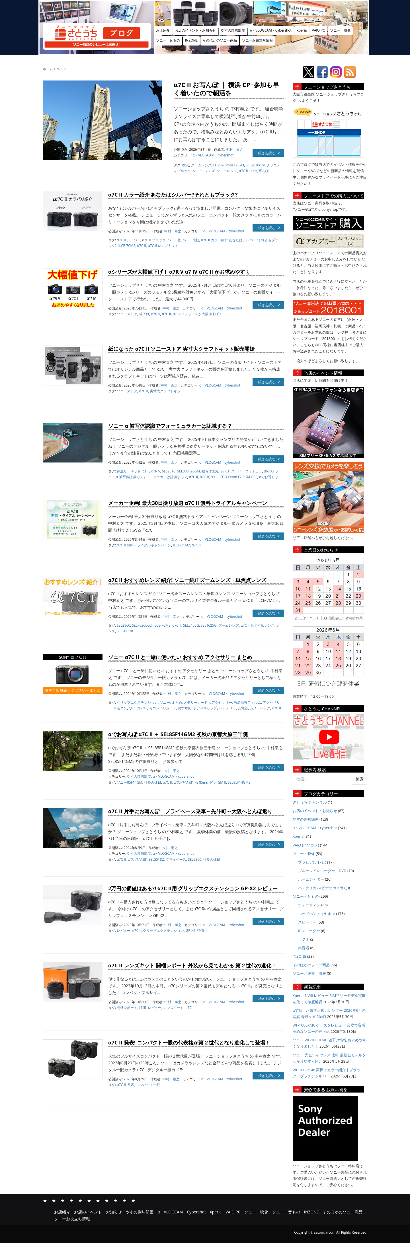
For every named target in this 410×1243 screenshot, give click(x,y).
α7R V (155, 313)
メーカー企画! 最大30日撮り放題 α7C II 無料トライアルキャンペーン (187, 502)
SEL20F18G (125, 631)
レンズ (209, 170)
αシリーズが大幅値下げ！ (202, 313)
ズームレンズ (201, 165)
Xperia (302, 30)
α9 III (214, 476)
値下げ (144, 313)
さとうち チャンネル (310, 802)
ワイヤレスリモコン (144, 708)
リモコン (120, 708)
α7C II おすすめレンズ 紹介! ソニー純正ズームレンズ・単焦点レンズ (187, 580)
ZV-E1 (225, 471)
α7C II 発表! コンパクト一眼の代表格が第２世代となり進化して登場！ (189, 1042)
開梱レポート (127, 1007)
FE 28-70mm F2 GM (228, 165)
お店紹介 (163, 30)
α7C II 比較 (191, 240)
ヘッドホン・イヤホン (316, 913)
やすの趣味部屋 (233, 30)
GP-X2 (191, 930)
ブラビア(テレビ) (312, 862)
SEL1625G (209, 625)
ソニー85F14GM (129, 782)
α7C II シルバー (128, 240)
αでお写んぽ (259, 170)
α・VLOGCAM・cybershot (212, 155)
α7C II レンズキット (163, 245)
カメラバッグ (260, 708)
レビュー (123, 930)
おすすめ (184, 708)
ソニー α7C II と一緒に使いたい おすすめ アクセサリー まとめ (180, 657)
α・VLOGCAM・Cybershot (271, 30)
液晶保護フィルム (247, 702)
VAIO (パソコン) (306, 845)
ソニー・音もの (168, 40)
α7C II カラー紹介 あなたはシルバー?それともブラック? (173, 194)
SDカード (168, 708)
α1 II (146, 471)
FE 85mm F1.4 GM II (210, 782)
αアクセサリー (220, 702)
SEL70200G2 (141, 625)
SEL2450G (191, 625)
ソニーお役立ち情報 (257, 40)
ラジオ (303, 939)
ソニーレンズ (227, 170)
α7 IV (177, 313)
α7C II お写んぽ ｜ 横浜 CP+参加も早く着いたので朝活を (226, 88)
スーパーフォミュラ (246, 471)
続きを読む (269, 152)
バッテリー (227, 708)
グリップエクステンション (137, 702)
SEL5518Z (156, 859)
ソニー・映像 (340, 30)
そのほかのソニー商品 (220, 40)
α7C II (243, 170)
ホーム (48, 69)
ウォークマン (309, 904)
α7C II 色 (174, 240)
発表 (131, 1084)
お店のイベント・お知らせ (195, 30)
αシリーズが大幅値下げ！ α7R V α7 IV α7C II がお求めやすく (179, 271)
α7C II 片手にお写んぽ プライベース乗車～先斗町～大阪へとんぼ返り (190, 811)
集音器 (303, 947)
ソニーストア (127, 313)
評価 (200, 930)
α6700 (269, 471)
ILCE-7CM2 (126, 245)
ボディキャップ (205, 708)
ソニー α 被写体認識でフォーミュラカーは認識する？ (170, 425)
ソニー (197, 170)
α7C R (204, 476)
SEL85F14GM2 (239, 782)
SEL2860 (123, 625)
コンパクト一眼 (148, 1084)
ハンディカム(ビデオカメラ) (321, 887)
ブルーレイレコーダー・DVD (322, 870)
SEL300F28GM (188, 471)
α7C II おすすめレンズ (257, 625)
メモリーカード (196, 702)
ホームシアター (311, 879)
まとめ (177, 702)
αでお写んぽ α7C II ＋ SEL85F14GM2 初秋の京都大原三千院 (178, 734)
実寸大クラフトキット (167, 391)
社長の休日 (152, 782)
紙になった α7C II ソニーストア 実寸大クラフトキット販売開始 (181, 348)
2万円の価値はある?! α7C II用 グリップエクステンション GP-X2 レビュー (193, 888)
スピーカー (307, 922)
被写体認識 (210, 471)
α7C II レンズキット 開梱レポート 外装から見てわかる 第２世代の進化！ (192, 965)
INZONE (191, 40)
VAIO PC (318, 30)
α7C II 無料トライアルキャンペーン (144, 545)
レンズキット (173, 1007)
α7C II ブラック (154, 240)
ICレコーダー (309, 930)
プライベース (176, 859)
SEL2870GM (255, 165)
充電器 (243, 708)
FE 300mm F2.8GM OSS (238, 476)
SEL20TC (168, 471)
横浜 (185, 165)
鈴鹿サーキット (129, 471)
